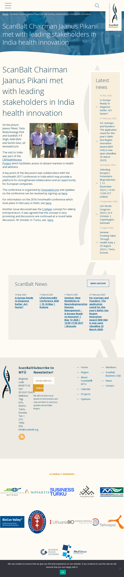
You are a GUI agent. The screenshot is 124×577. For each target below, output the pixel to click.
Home (5, 14)
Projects (85, 394)
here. (49, 203)
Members (111, 367)
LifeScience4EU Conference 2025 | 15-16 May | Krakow (49, 302)
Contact (110, 385)
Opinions (86, 399)
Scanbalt (113, 15)
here (64, 193)
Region (85, 372)
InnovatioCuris (50, 190)
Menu (8, 5)
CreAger (47, 209)
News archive (98, 283)
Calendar (86, 389)
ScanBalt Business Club (113, 374)
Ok (62, 572)
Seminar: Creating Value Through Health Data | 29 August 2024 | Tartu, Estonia (108, 242)
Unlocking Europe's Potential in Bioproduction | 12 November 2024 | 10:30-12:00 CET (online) (108, 183)
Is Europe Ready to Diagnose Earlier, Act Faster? (106, 106)
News (109, 380)
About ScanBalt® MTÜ (86, 381)
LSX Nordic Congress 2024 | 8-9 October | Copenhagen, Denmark (107, 214)
